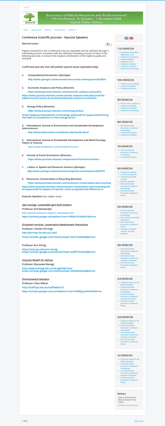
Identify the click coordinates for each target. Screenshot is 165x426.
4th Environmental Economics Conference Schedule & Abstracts (129, 258)
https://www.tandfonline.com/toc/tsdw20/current (53, 146)
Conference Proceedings (130, 69)
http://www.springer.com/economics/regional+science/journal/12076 (66, 171)
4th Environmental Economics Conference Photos (129, 265)
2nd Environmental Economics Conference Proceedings (129, 328)
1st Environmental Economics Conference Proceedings (129, 366)
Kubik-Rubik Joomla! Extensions (128, 405)
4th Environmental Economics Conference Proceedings (129, 251)
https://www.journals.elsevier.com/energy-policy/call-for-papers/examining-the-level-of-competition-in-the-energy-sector (65, 116)
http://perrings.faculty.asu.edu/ (39, 232)
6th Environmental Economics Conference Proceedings (129, 186)
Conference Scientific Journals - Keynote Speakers (128, 231)
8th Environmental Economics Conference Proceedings (129, 128)
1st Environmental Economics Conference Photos (129, 380)
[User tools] (108, 44)
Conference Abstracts (129, 66)
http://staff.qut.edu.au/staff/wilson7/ (43, 287)
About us (48, 30)
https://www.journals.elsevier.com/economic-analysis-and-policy (65, 91)
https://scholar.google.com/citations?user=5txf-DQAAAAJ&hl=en (58, 237)
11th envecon (36, 30)
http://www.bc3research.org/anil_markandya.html (48, 213)
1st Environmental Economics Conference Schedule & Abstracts (129, 373)
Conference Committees (130, 57)
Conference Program (128, 64)
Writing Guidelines (127, 59)
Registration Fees (127, 62)
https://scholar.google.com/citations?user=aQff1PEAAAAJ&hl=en (59, 251)
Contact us (72, 30)
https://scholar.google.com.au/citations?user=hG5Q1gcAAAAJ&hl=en (62, 291)
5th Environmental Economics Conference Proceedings (129, 213)
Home (25, 30)
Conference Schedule (129, 108)
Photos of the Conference (130, 104)
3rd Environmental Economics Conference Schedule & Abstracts (129, 296)
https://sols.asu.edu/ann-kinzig (39, 249)
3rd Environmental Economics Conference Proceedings (129, 289)
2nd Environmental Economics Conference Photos (129, 341)
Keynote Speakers (127, 181)
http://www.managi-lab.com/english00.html (47, 268)
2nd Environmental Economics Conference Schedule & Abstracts (129, 334)
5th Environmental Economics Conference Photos (129, 224)
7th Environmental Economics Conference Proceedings (129, 152)
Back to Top (138, 421)
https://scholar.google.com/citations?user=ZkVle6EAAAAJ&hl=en (58, 270)
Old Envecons (60, 30)
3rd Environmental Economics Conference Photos (129, 303)
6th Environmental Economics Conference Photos (129, 193)
